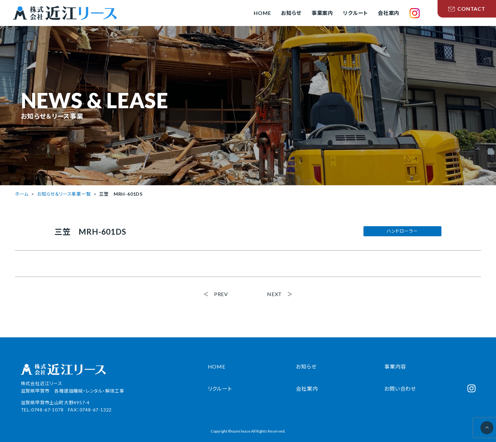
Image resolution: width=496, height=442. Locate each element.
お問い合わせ (400, 388)
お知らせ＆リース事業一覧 (64, 194)
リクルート (220, 388)
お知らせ (306, 366)
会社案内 (307, 388)
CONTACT (466, 9)
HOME (216, 366)
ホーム (22, 194)
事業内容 (395, 366)
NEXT (274, 294)
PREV (221, 294)
